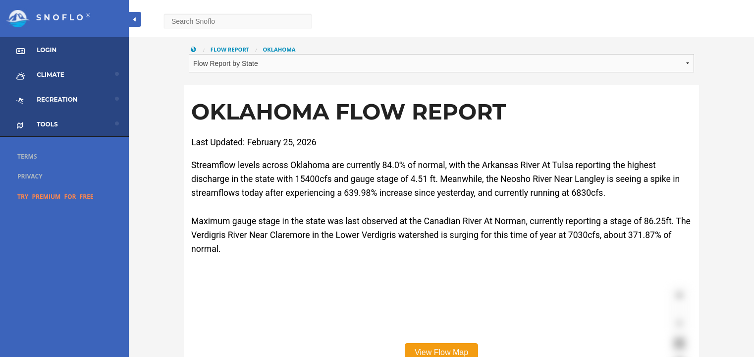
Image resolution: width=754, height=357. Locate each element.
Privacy (30, 176)
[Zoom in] (679, 295)
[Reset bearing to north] (679, 324)
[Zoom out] (679, 309)
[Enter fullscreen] (679, 343)
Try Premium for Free (55, 196)
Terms (27, 156)
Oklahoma (279, 49)
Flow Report (230, 49)
